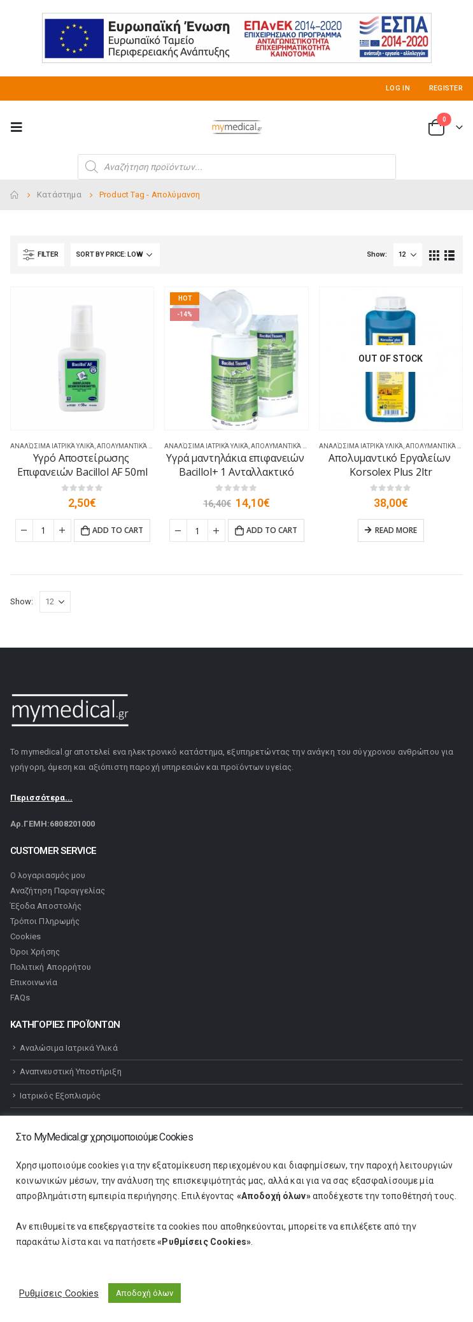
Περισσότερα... (41, 797)
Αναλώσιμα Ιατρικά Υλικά (52, 446)
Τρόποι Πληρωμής (45, 921)
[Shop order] (115, 254)
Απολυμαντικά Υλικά (131, 446)
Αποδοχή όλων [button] (144, 1293)
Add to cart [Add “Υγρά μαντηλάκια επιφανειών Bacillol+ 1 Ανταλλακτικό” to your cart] (271, 530)
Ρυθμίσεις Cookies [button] (59, 1293)
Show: (377, 254)
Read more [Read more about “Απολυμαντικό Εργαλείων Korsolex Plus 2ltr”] (396, 530)
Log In (398, 88)
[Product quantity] (43, 530)
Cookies (25, 936)
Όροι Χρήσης (35, 951)
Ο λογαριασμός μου (47, 875)
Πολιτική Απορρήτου (50, 967)
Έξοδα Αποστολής (45, 906)
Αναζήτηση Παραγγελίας (57, 890)
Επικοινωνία (33, 982)
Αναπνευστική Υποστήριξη (71, 1071)
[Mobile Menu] (20, 127)
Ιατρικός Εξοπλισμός (60, 1095)
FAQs (20, 997)
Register (446, 88)
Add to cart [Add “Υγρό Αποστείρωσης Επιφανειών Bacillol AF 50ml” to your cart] (117, 530)
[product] (82, 358)
